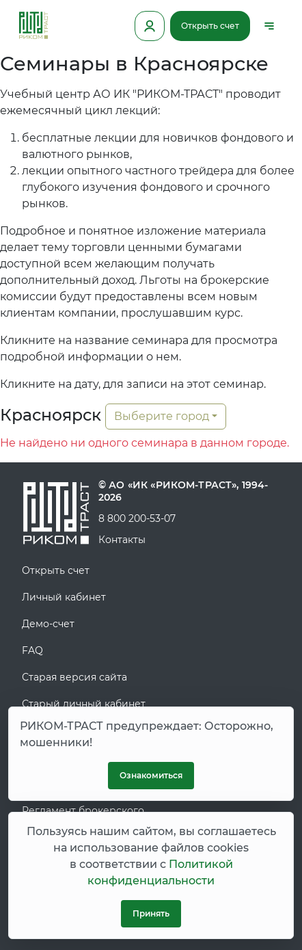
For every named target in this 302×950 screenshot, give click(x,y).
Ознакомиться (151, 775)
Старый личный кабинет (84, 704)
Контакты (122, 539)
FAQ (32, 650)
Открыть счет (210, 26)
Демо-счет (48, 624)
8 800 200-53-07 (137, 518)
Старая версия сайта (74, 677)
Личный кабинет (64, 597)
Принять (151, 913)
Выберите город (161, 416)
